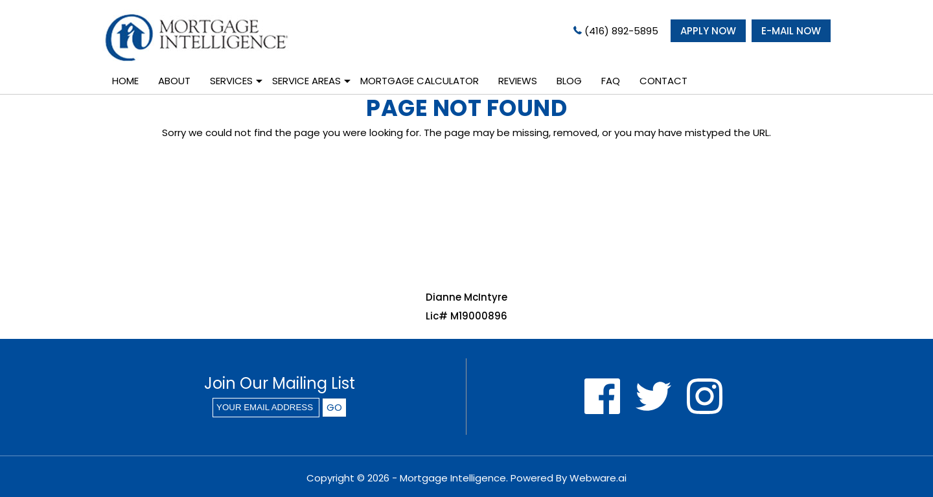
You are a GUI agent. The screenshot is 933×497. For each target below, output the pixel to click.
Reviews (517, 80)
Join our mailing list (279, 385)
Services (231, 80)
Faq (610, 80)
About (174, 80)
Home (125, 80)
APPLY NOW (708, 31)
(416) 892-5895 (615, 31)
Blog (569, 80)
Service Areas (306, 80)
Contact (663, 80)
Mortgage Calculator (419, 80)
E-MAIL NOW (791, 31)
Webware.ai (598, 478)
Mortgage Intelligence (453, 478)
